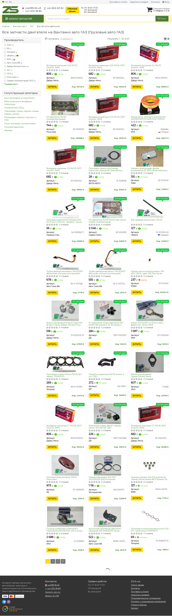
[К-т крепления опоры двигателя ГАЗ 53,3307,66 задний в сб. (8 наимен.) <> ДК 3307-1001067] (107, 311)
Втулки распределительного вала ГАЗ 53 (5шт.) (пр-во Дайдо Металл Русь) (64, 324)
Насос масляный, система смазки (20, 123)
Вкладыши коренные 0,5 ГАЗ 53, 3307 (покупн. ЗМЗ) (64, 169)
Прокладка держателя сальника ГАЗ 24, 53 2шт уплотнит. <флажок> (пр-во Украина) (64, 221)
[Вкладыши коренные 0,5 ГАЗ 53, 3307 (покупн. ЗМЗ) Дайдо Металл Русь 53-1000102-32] (65, 156)
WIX (9, 59)
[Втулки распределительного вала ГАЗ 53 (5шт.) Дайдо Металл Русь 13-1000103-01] (65, 311)
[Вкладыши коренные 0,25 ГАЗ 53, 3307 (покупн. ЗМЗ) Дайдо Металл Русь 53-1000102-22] (107, 53)
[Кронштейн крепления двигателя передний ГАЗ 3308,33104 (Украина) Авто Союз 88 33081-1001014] (107, 517)
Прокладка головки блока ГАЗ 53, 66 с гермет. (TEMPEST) (64, 375)
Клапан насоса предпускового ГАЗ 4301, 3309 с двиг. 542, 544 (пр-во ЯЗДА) (147, 272)
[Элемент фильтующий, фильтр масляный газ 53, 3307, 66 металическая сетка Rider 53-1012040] (149, 156)
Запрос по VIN (52, 596)
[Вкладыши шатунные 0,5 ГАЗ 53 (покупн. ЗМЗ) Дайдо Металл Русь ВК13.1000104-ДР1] (149, 53)
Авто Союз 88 (13, 63)
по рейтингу (66, 39)
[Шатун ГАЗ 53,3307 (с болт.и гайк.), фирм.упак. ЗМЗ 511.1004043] (149, 311)
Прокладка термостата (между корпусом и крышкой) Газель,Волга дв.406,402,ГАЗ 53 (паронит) (105, 169)
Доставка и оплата (118, 2)
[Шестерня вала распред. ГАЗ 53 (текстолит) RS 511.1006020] (65, 465)
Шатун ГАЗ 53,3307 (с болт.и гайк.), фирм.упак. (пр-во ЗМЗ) (147, 324)
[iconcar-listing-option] (168, 38)
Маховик (8, 130)
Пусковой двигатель (14, 127)
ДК (9, 70)
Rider (10, 45)
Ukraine (11, 55)
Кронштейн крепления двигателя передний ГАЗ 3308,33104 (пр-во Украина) (105, 530)
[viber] (9, 602)
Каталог (134, 608)
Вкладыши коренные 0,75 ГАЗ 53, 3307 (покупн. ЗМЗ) (107, 118)
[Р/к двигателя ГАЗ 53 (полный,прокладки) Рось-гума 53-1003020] (65, 105)
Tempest (10, 52)
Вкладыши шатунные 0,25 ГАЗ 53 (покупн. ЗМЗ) (62, 66)
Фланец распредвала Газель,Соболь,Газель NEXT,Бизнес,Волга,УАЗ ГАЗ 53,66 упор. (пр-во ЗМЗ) (149, 375)
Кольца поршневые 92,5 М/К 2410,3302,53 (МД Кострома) (102, 478)
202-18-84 (32, 11)
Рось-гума (11, 77)
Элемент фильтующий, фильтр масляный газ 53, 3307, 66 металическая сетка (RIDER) (149, 169)
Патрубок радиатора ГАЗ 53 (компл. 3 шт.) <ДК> (106, 375)
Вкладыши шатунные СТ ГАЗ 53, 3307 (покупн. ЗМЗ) (64, 427)
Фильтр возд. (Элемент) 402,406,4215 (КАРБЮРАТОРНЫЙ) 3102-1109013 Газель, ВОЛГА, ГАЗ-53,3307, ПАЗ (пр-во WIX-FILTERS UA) (149, 118)
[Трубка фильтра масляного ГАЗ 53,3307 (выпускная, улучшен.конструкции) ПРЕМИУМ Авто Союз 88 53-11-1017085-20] (65, 259)
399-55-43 (31, 8)
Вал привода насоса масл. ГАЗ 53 (146, 220)
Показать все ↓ (11, 84)
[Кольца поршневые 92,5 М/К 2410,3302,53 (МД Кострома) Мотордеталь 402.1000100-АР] (107, 465)
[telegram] (4, 602)
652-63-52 (54, 8)
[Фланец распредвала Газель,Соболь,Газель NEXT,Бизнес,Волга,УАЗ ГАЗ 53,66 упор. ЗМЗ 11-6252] (150, 362)
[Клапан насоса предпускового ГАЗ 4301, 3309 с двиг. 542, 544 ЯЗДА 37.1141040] (150, 259)
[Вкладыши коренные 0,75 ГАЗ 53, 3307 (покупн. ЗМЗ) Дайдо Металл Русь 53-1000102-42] (107, 105)
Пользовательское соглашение (146, 598)
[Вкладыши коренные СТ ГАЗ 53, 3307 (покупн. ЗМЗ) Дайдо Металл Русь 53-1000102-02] (149, 414)
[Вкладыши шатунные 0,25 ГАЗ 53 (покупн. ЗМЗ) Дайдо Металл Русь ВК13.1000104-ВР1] (65, 53)
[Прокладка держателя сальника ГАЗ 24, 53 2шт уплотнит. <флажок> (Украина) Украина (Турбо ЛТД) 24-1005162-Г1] (65, 208)
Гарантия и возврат (139, 2)
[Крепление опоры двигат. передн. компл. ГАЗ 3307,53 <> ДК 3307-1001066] (107, 414)
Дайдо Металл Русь (16, 66)
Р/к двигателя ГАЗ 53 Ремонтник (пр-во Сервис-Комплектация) (107, 221)
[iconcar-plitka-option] (165, 38)
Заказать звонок (52, 592)
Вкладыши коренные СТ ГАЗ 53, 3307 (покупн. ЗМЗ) (148, 427)
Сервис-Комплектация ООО (20, 80)
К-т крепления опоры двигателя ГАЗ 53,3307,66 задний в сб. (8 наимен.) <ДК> (106, 324)
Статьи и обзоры (139, 605)
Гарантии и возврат (140, 595)
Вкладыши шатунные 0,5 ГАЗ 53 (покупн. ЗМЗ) (146, 66)
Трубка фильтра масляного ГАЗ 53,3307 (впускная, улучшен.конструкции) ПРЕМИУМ (107, 272)
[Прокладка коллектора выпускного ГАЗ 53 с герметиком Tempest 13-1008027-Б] (149, 517)
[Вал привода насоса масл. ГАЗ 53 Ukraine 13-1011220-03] (149, 208)
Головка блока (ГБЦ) (14, 107)
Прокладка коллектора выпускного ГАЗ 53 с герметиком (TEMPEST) (149, 530)
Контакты (155, 2)
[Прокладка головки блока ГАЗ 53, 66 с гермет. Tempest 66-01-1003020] (65, 362)
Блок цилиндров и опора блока (19, 98)
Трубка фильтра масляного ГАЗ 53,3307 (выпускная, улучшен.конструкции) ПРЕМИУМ (65, 272)
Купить (52, 87)
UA (5, 2)
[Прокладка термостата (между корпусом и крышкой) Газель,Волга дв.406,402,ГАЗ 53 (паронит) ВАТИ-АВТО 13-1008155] (107, 156)
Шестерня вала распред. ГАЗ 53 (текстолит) (62, 478)
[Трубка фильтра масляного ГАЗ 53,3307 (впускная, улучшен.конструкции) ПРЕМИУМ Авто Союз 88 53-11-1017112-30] (107, 259)
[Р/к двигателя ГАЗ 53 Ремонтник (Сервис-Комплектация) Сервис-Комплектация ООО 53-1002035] (107, 208)
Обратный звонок (72, 10)
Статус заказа (137, 585)
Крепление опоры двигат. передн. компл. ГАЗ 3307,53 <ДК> (105, 427)
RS (7, 48)
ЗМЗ (10, 73)
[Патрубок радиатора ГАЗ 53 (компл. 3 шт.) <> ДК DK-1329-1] (107, 362)
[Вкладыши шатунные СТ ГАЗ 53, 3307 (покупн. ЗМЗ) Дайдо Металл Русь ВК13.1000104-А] (65, 414)
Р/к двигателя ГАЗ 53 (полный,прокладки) (56, 118)
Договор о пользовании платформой (148, 602)
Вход (165, 2)
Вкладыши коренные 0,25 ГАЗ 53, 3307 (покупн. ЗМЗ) (107, 66)
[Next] (63, 561)
